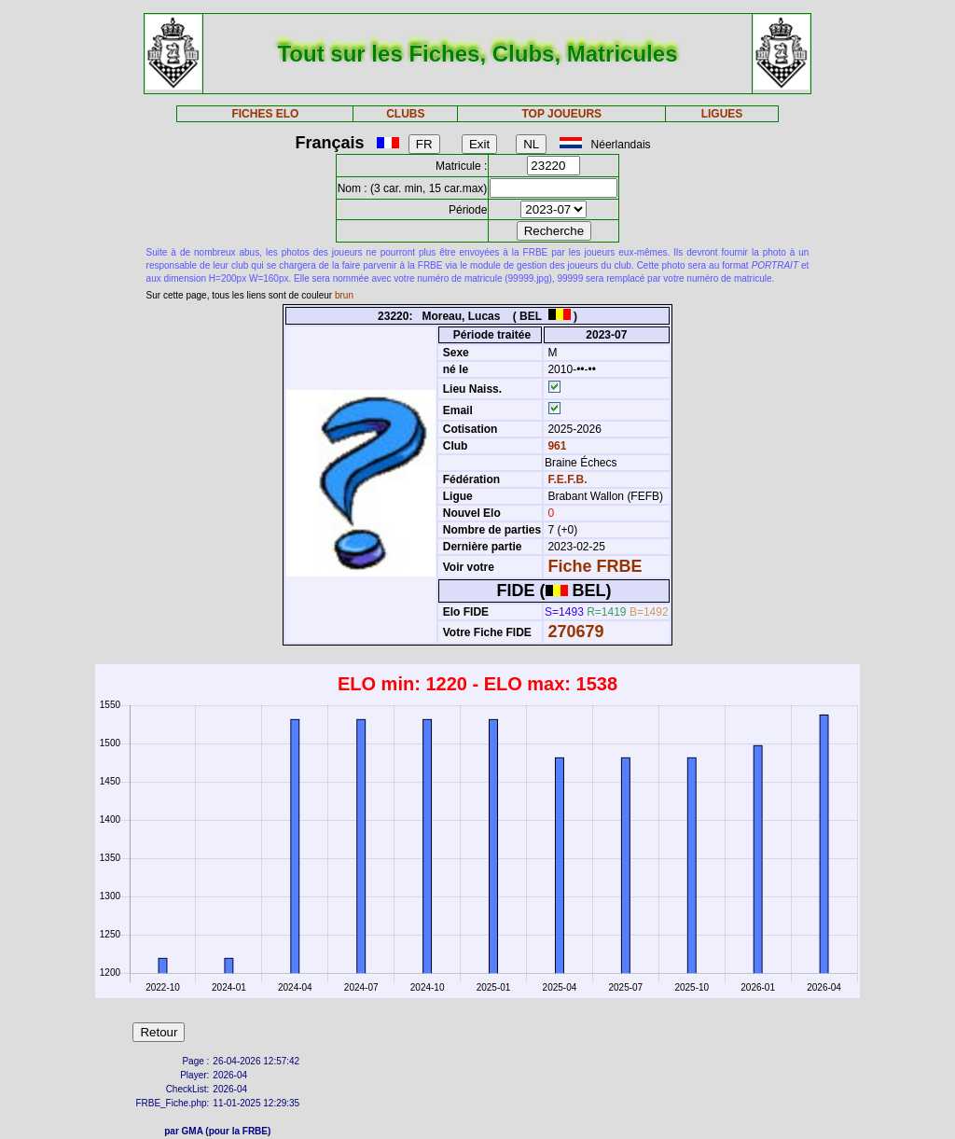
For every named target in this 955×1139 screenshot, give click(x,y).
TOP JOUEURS (562, 113)
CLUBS (405, 113)
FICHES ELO (264, 113)
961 (555, 445)
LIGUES (722, 113)
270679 (575, 631)
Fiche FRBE (594, 566)
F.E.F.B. (567, 479)
